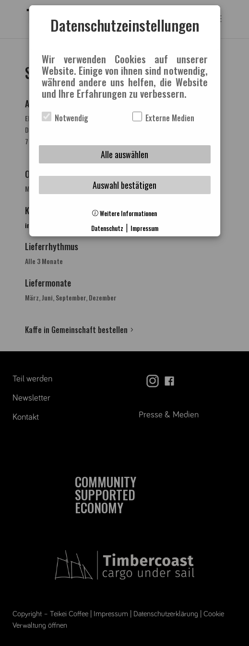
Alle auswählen (124, 154)
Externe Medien (163, 118)
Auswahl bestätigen (124, 185)
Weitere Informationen (124, 213)
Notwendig (65, 118)
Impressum (144, 228)
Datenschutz (107, 228)
